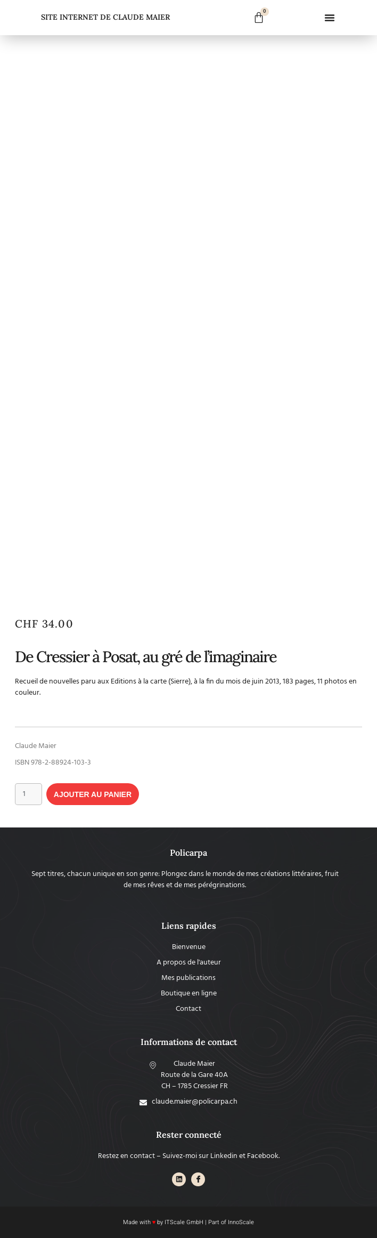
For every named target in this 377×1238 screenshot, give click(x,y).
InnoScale (241, 1222)
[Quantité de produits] (28, 794)
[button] (330, 18)
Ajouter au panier (93, 794)
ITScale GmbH (184, 1222)
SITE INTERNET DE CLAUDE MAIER (105, 17)
